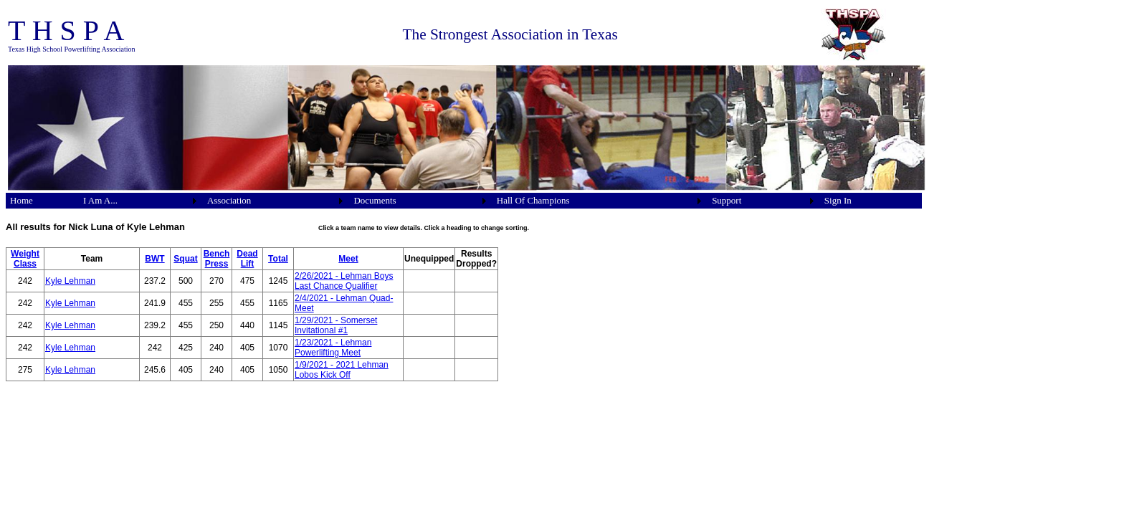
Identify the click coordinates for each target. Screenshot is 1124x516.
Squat (185, 259)
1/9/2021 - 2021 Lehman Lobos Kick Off (342, 370)
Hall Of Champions (533, 200)
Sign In (838, 200)
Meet (348, 259)
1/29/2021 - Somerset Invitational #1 (336, 325)
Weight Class (25, 259)
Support (726, 200)
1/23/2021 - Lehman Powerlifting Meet (333, 348)
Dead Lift (247, 259)
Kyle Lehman (70, 281)
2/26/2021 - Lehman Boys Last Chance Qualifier (344, 281)
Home (21, 200)
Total (278, 259)
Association (229, 200)
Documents (374, 200)
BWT (154, 259)
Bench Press (217, 259)
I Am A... (100, 200)
